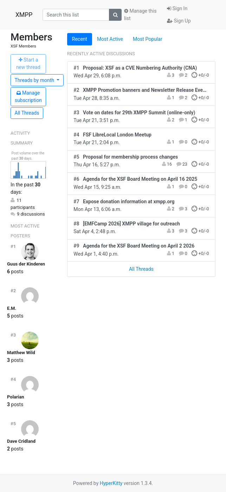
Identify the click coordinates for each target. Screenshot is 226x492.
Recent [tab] (79, 39)
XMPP (23, 14)
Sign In (177, 8)
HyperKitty (111, 483)
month (35, 80)
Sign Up (179, 21)
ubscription (28, 96)
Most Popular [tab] (147, 39)
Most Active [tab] (110, 39)
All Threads (27, 113)
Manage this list (140, 14)
